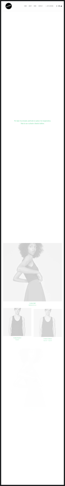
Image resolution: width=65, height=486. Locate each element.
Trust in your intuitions (39, 462)
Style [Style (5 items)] (56, 466)
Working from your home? (40, 466)
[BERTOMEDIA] (6, 6)
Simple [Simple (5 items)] (56, 464)
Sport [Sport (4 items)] (52, 466)
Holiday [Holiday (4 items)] (52, 462)
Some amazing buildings (40, 468)
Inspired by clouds (23, 463)
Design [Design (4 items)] (52, 460)
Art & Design (50, 6)
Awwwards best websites (40, 464)
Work (35, 6)
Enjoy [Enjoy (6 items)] (56, 460)
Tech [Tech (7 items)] (60, 466)
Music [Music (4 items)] (52, 464)
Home (25, 6)
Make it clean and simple (24, 466)
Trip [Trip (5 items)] (56, 468)
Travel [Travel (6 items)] (52, 468)
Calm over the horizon (23, 460)
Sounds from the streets (40, 472)
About (30, 6)
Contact (40, 6)
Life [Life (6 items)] (56, 462)
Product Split (33, 84)
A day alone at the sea (39, 470)
